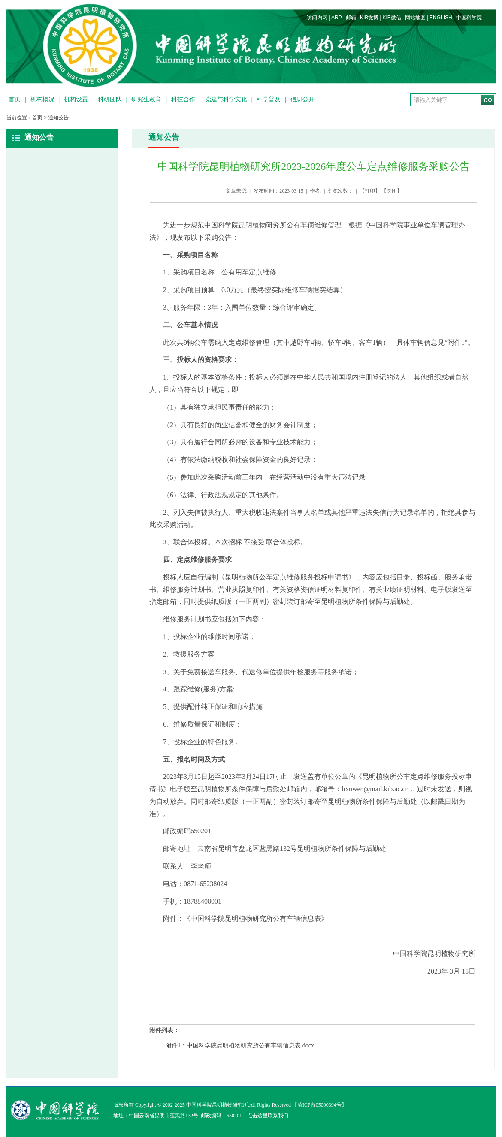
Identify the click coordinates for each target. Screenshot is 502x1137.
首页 (15, 99)
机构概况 (42, 99)
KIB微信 (391, 18)
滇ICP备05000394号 (319, 1105)
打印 (370, 191)
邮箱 (351, 18)
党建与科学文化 (226, 99)
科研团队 (110, 99)
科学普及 (269, 99)
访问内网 (317, 18)
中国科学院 (469, 18)
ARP (336, 18)
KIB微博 (369, 18)
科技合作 (183, 99)
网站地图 (415, 18)
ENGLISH (440, 18)
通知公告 (58, 118)
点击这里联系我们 (267, 1116)
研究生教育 (146, 99)
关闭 (392, 191)
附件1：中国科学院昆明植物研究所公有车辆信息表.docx (240, 1045)
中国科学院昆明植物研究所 (217, 1105)
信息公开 (302, 99)
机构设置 (76, 99)
